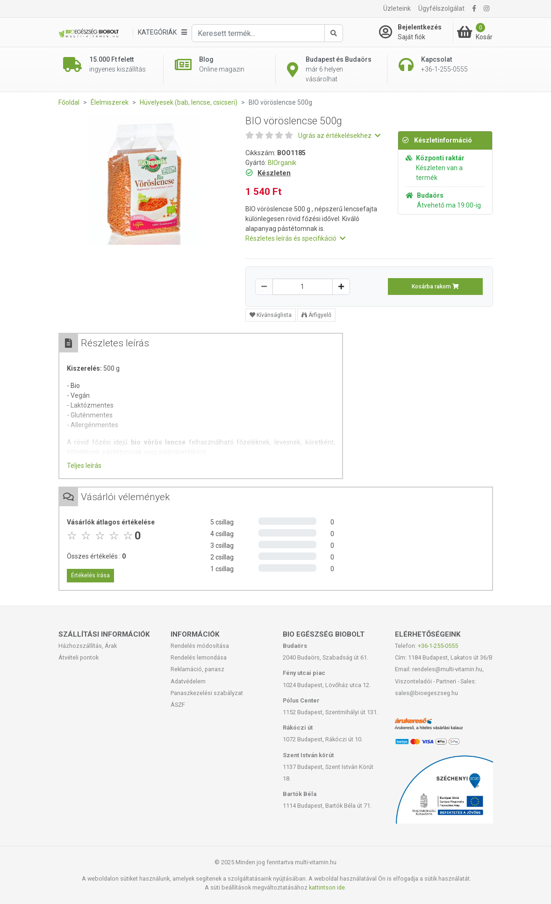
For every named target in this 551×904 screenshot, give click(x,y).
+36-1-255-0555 (438, 645)
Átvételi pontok (78, 657)
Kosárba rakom (435, 286)
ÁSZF (178, 704)
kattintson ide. (327, 887)
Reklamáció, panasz (197, 669)
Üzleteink (397, 8)
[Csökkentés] (264, 287)
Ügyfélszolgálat (441, 8)
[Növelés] (341, 287)
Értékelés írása (90, 575)
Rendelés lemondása (199, 657)
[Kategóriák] (162, 32)
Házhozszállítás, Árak (87, 645)
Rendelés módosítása (200, 645)
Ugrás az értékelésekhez (339, 135)
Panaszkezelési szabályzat (207, 692)
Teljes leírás (84, 465)
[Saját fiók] (416, 32)
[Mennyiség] (302, 287)
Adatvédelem (188, 681)
